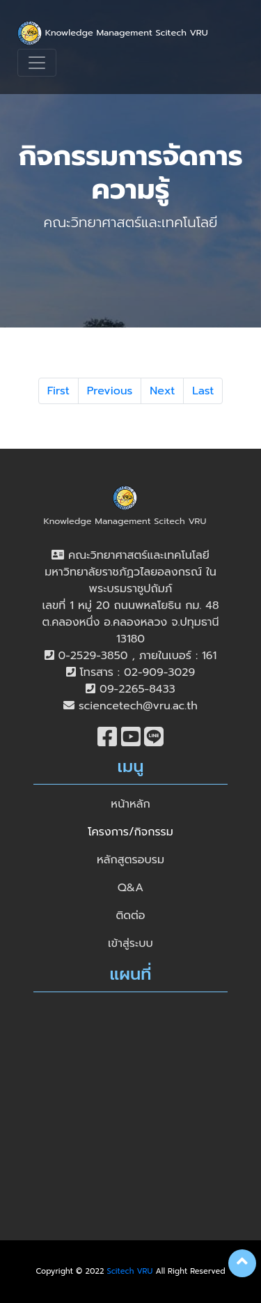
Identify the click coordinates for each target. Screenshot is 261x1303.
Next (162, 391)
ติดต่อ (130, 915)
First (58, 391)
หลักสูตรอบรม (130, 859)
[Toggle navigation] (36, 63)
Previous (110, 391)
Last (203, 391)
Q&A (130, 887)
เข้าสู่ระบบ (130, 943)
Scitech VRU (130, 1271)
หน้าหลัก (130, 804)
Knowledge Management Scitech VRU (112, 33)
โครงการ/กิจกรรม (130, 832)
